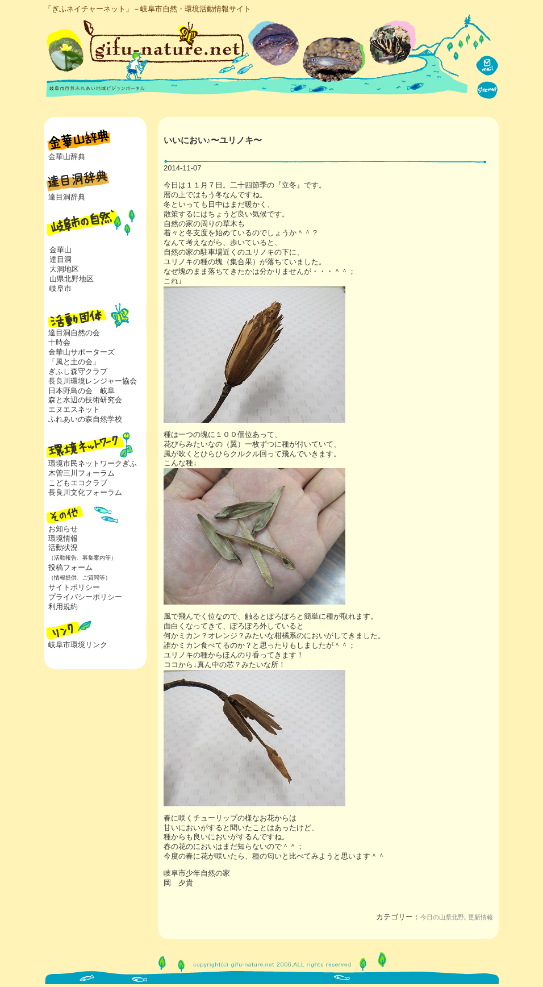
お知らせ (63, 528)
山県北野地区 (71, 278)
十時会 (59, 342)
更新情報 (480, 917)
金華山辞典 (66, 156)
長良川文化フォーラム (85, 492)
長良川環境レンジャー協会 (92, 381)
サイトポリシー (74, 587)
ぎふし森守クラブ (77, 371)
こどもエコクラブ (77, 482)
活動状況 (80, 552)
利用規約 (63, 606)
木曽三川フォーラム (81, 473)
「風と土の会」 (74, 361)
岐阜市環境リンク (77, 644)
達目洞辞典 (66, 197)
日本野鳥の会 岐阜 (81, 390)
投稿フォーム (77, 572)
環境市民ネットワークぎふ (92, 463)
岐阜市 (60, 288)
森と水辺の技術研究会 (85, 399)
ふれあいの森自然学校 (85, 419)
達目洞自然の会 (74, 332)
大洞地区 (64, 269)
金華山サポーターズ (81, 352)
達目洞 (60, 259)
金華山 (60, 249)
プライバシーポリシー (85, 597)
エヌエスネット (74, 409)
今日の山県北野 (442, 917)
